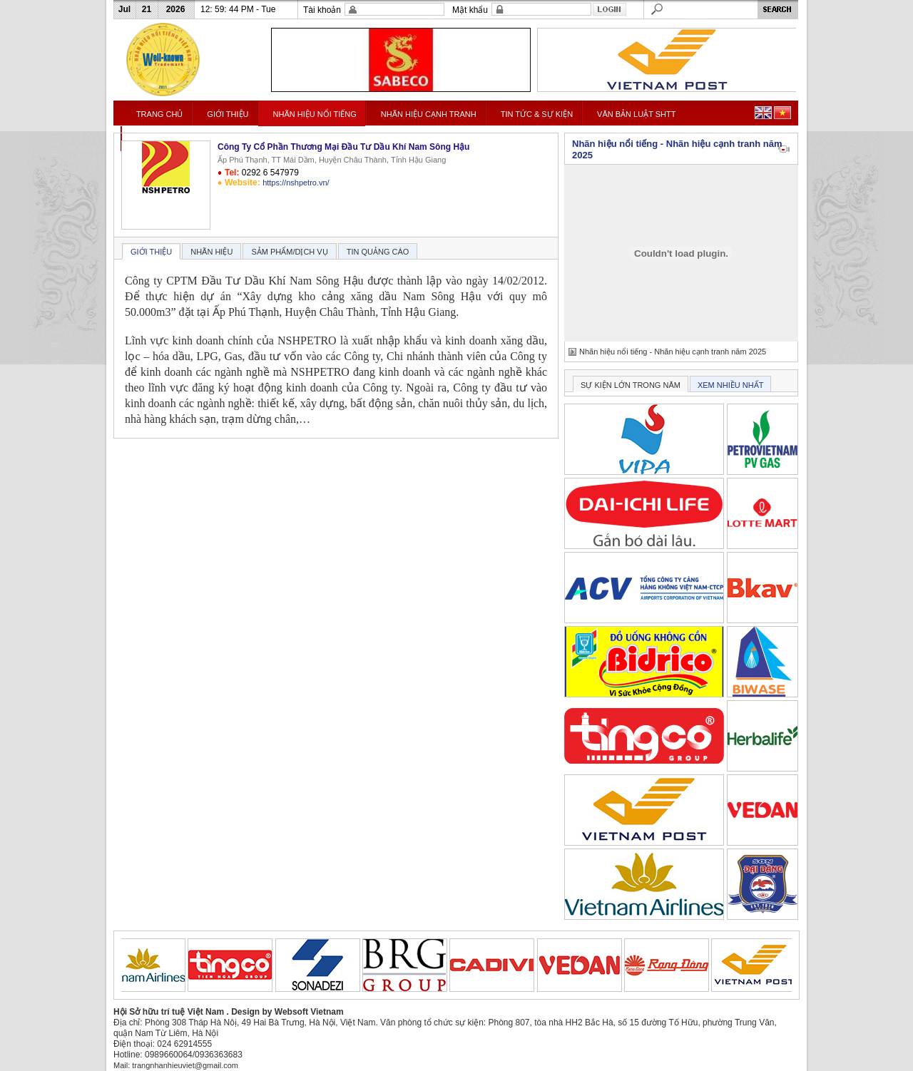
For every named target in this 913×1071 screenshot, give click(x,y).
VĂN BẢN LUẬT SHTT (636, 114)
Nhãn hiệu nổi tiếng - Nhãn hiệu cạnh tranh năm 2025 (672, 351)
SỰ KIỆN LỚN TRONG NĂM (630, 385)
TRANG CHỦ (159, 114)
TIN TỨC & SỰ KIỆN (537, 114)
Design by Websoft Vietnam (287, 1012)
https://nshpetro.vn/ (296, 182)
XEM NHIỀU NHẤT (730, 385)
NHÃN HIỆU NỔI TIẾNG (315, 114)
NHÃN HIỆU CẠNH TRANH (428, 114)
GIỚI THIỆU (227, 114)
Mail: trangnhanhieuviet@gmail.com (175, 1065)
